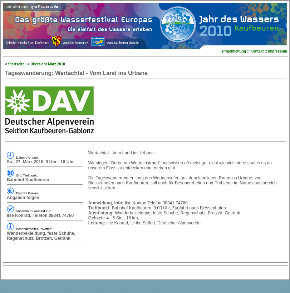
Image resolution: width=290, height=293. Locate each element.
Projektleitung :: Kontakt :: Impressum (254, 51)
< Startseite (14, 64)
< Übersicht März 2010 (46, 64)
